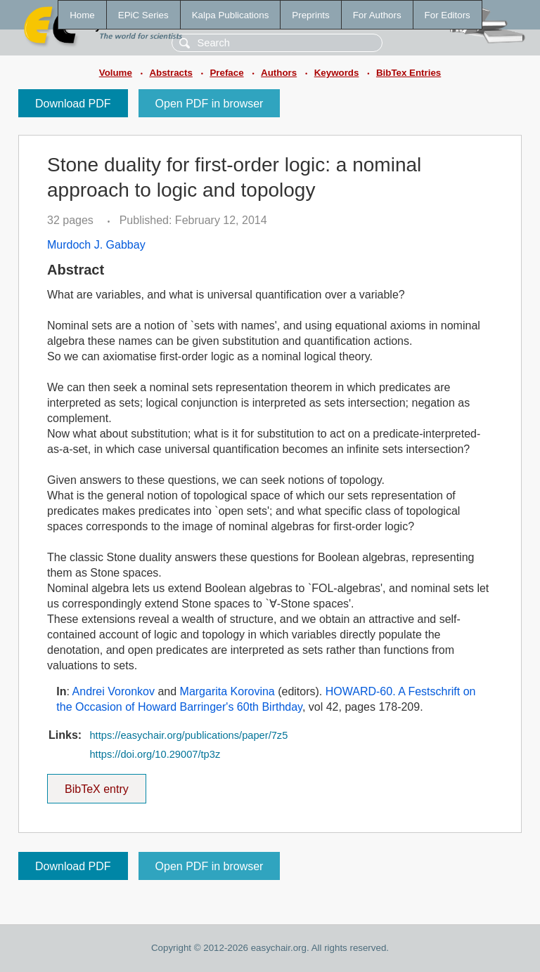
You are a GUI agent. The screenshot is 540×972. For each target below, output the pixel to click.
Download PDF (73, 104)
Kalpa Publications (230, 15)
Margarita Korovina (227, 691)
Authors (279, 72)
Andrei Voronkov (113, 691)
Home (82, 15)
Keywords (336, 72)
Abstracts (170, 72)
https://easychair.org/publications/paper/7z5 (188, 735)
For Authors (377, 15)
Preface (226, 72)
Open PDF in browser (209, 104)
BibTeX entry (96, 784)
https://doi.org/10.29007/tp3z (154, 754)
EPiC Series (143, 15)
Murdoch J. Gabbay (96, 245)
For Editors (447, 15)
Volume (115, 72)
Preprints (310, 15)
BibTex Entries (408, 72)
